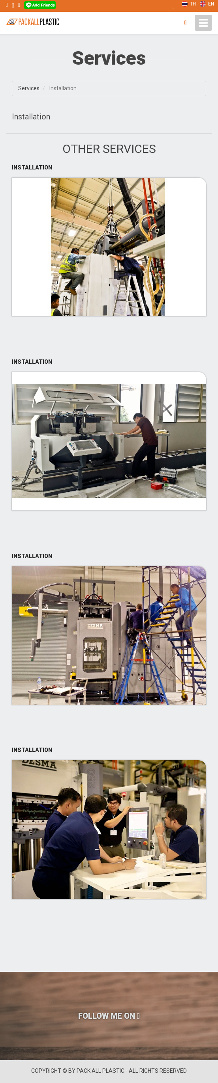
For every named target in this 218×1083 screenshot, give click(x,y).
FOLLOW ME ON (109, 1016)
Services (28, 88)
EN (207, 4)
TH (189, 4)
